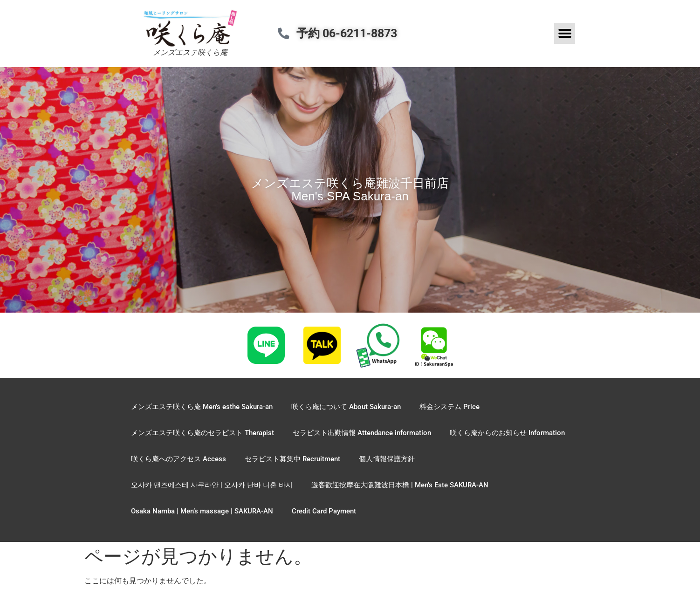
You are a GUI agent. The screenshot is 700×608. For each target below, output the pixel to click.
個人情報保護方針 (387, 459)
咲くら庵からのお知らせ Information (507, 433)
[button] (564, 33)
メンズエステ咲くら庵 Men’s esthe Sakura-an (202, 407)
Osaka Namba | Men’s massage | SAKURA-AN (202, 511)
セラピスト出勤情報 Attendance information (362, 433)
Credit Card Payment (324, 511)
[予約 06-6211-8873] (286, 33)
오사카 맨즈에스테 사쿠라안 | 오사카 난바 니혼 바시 (212, 485)
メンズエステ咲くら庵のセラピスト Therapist (202, 433)
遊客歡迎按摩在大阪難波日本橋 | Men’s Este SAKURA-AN (399, 485)
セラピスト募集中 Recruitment (292, 459)
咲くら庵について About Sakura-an (346, 407)
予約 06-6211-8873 (351, 33)
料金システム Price (449, 407)
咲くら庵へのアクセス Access (178, 459)
